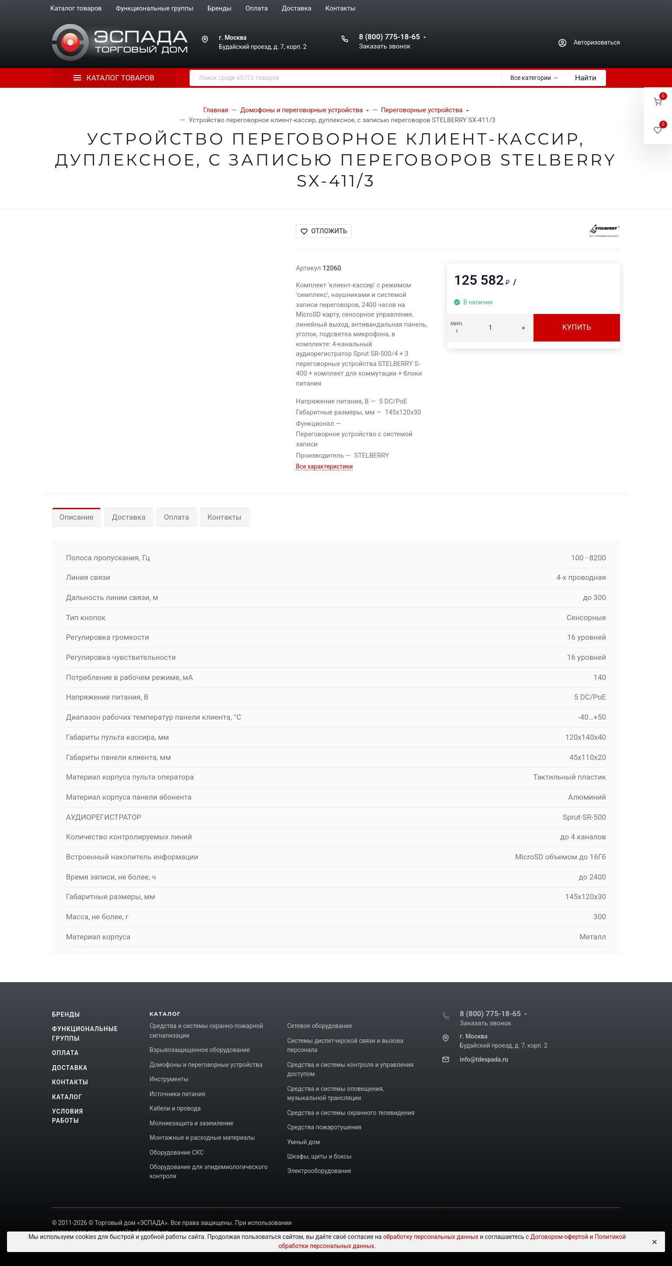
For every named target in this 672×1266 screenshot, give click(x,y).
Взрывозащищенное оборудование (199, 1049)
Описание (76, 517)
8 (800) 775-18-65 (389, 36)
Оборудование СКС (176, 1152)
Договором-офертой (559, 1236)
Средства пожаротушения (324, 1127)
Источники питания (177, 1093)
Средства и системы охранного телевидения (351, 1112)
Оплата (176, 517)
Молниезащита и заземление (191, 1123)
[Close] (654, 1242)
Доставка (128, 517)
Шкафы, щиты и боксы (319, 1156)
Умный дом (303, 1141)
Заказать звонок (384, 46)
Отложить (324, 231)
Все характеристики (324, 466)
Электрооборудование (319, 1170)
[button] (658, 101)
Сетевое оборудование (319, 1025)
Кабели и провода (175, 1108)
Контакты (225, 517)
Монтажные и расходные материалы (202, 1137)
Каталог (67, 1097)
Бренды (66, 1014)
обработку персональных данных (430, 1236)
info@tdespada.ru (484, 1059)
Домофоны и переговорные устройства (205, 1064)
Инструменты (168, 1079)
